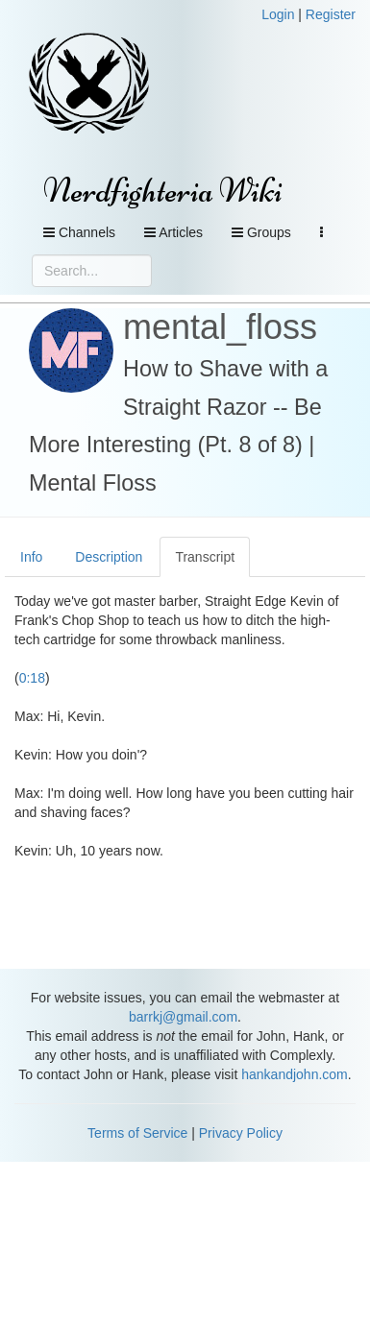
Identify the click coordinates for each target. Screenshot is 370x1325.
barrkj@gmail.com (183, 1016)
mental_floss (220, 327)
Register (331, 14)
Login (277, 14)
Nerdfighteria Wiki (163, 190)
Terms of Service (137, 1133)
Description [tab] (108, 557)
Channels (79, 232)
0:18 (32, 678)
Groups (261, 232)
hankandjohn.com (294, 1074)
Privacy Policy (241, 1133)
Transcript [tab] (204, 557)
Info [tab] (31, 557)
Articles (173, 232)
